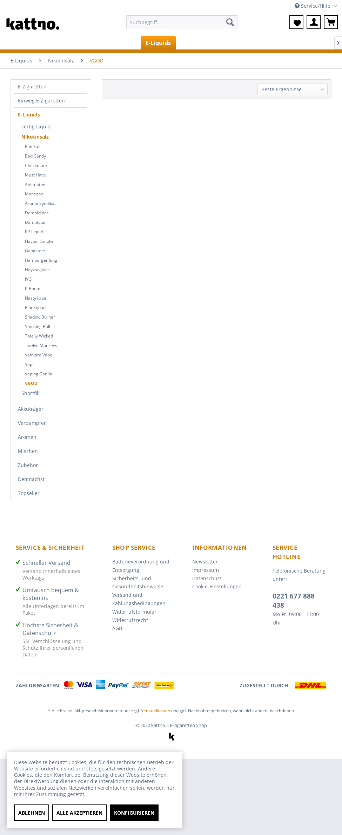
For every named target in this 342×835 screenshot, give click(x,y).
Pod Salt (33, 146)
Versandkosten (155, 711)
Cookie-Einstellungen (217, 586)
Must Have (35, 175)
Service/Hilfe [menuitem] (313, 5)
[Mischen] (304, 42)
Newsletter (205, 561)
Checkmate (36, 165)
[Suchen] (230, 22)
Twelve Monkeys (41, 345)
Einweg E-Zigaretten (41, 100)
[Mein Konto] (314, 22)
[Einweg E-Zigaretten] (110, 42)
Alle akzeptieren (79, 812)
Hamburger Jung (41, 260)
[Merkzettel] (296, 22)
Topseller (29, 493)
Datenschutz (207, 578)
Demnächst (31, 479)
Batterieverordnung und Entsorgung (140, 565)
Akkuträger (30, 409)
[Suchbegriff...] (181, 22)
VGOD (31, 383)
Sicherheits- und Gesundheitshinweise (137, 582)
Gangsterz (35, 251)
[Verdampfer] (235, 42)
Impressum (205, 570)
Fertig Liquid (36, 126)
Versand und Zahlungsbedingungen (139, 599)
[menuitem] (181, 25)
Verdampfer (32, 423)
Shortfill (30, 393)
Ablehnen (31, 812)
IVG (28, 279)
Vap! (29, 364)
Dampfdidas (37, 213)
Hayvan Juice (37, 270)
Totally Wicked (39, 336)
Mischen (28, 451)
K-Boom (32, 289)
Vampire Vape (38, 355)
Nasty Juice (35, 298)
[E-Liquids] (158, 42)
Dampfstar (35, 222)
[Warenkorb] (331, 22)
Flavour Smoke (39, 241)
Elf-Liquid (34, 232)
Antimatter (35, 184)
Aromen (27, 437)
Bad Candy (35, 156)
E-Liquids (29, 114)
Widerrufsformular (134, 611)
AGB (117, 628)
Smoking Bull (37, 326)
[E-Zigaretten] (57, 42)
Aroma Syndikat (40, 203)
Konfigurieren (134, 812)
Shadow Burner (40, 317)
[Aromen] (272, 42)
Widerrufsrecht (130, 620)
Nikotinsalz (35, 136)
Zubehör (28, 465)
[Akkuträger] (195, 42)
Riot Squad (35, 307)
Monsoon (34, 194)
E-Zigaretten (32, 86)
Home (20, 43)
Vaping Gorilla (38, 374)
